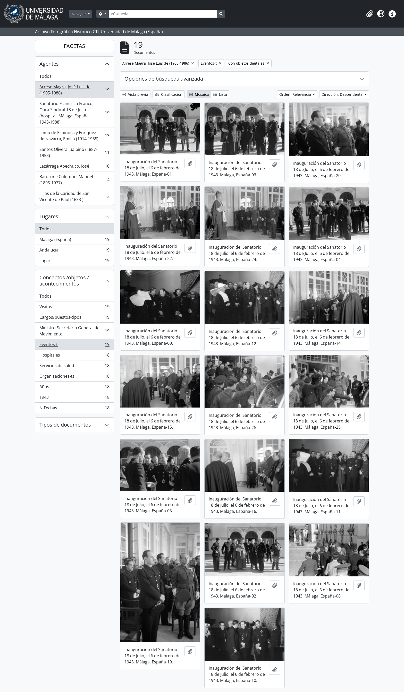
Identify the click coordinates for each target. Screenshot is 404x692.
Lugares (48, 216)
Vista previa (135, 94)
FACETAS (74, 45)
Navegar (79, 13)
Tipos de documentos (65, 424)
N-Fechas (74, 409)
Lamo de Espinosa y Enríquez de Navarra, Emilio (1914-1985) (74, 136)
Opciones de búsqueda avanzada (163, 78)
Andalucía (74, 251)
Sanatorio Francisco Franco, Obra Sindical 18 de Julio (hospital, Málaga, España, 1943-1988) (74, 113)
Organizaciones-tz (74, 377)
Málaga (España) (74, 240)
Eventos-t (74, 345)
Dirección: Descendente (343, 94)
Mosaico (199, 94)
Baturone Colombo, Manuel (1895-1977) (74, 180)
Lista (220, 94)
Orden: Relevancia (295, 94)
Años (74, 388)
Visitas (74, 308)
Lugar (74, 261)
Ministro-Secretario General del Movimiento (74, 331)
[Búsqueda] (162, 14)
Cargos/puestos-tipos (74, 318)
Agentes (49, 63)
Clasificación (168, 94)
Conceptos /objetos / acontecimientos (64, 280)
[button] (369, 14)
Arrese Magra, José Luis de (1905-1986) (74, 90)
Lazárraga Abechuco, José (74, 167)
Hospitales (74, 356)
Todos (45, 76)
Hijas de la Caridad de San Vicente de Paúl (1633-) (74, 196)
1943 (74, 398)
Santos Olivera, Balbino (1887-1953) (74, 152)
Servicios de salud (74, 366)
